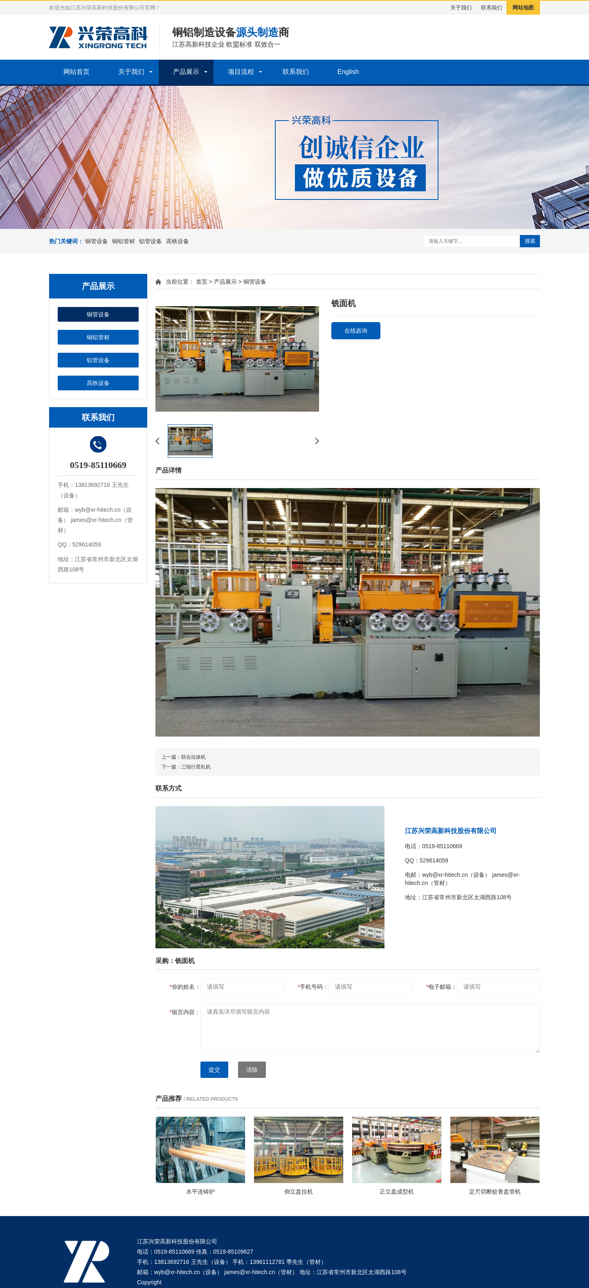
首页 (201, 281)
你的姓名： (185, 986)
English (348, 71)
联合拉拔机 (193, 757)
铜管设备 (96, 241)
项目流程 (241, 71)
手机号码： (313, 986)
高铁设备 (177, 241)
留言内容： (185, 1012)
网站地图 (523, 7)
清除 (252, 1069)
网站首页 (76, 71)
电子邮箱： (441, 986)
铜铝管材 (123, 241)
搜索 (530, 241)
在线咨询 (355, 330)
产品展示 (186, 71)
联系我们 (491, 7)
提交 (214, 1069)
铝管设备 (150, 241)
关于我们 (461, 7)
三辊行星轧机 (196, 767)
